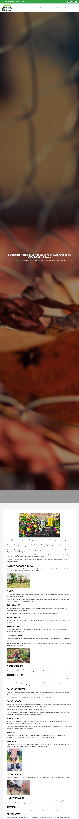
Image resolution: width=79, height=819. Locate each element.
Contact (67, 8)
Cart (74, 8)
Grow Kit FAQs (57, 8)
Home (32, 8)
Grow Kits (40, 8)
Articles (48, 8)
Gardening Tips (17, 260)
